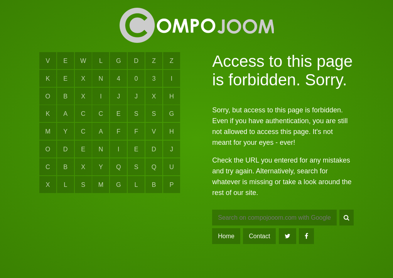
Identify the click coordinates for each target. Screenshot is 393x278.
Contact (259, 236)
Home (226, 236)
